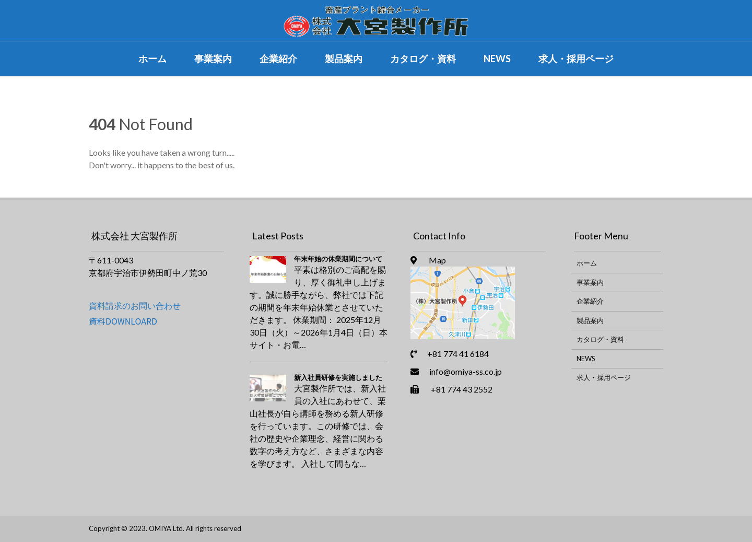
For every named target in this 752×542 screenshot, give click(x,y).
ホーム (152, 58)
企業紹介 (278, 58)
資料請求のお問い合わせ (135, 305)
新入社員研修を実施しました (338, 377)
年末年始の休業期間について (338, 259)
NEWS (497, 58)
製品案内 (343, 58)
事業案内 (213, 58)
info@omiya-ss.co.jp (465, 371)
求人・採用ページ (576, 58)
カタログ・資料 (423, 58)
